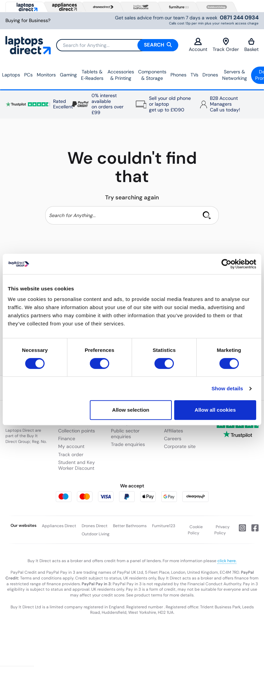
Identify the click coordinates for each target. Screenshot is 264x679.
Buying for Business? (27, 20)
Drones (210, 75)
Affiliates (173, 431)
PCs (28, 75)
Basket (251, 45)
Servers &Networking (234, 75)
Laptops (11, 75)
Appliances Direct (59, 526)
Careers (172, 438)
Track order (70, 454)
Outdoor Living (96, 534)
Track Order (226, 45)
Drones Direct (95, 526)
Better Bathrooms (130, 526)
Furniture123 (163, 526)
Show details (227, 388)
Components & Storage (152, 75)
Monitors (46, 75)
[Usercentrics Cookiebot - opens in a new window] (226, 264)
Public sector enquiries (125, 434)
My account (71, 446)
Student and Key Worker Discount (76, 465)
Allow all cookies (215, 410)
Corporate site (180, 446)
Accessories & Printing (121, 75)
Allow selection (130, 410)
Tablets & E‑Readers (92, 75)
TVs (194, 75)
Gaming (68, 75)
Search (158, 44)
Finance (66, 438)
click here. (226, 561)
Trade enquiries (128, 444)
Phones (178, 75)
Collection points (76, 431)
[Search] (117, 45)
